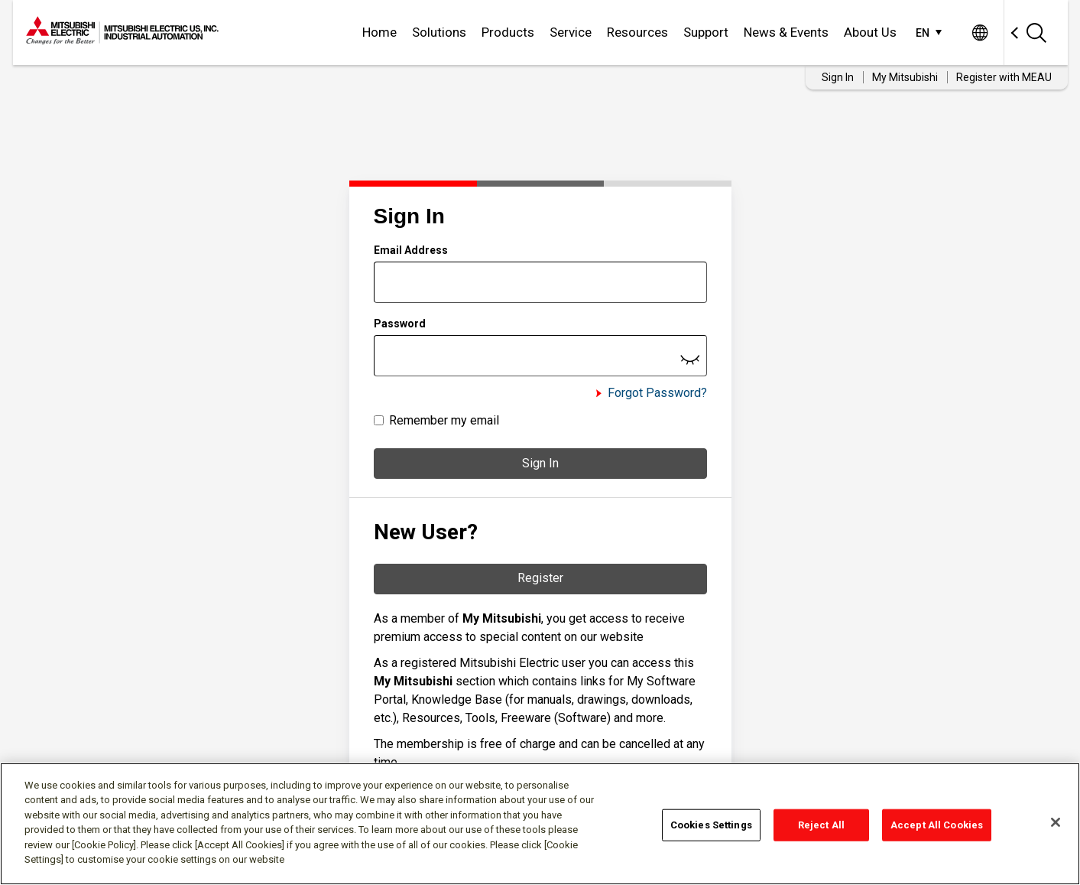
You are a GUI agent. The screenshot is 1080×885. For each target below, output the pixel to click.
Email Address (411, 250)
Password (400, 323)
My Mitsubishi (905, 77)
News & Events (786, 32)
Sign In (540, 463)
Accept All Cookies (936, 825)
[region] (540, 824)
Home (379, 32)
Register (540, 578)
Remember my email (444, 420)
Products (508, 32)
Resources (637, 32)
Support (705, 32)
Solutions (439, 32)
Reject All (821, 825)
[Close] (1055, 822)
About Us (870, 32)
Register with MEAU (1004, 77)
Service (571, 32)
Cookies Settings (711, 825)
